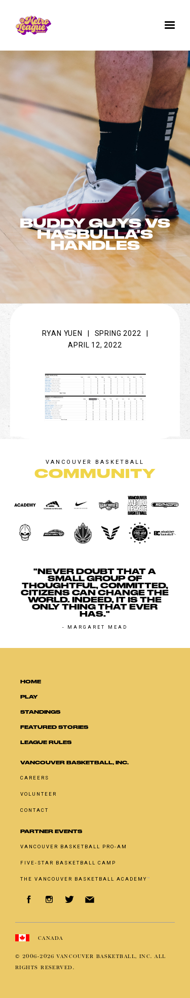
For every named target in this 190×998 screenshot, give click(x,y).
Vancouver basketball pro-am (73, 846)
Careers (34, 777)
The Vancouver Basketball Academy (85, 879)
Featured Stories (54, 727)
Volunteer (38, 794)
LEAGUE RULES (45, 742)
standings (40, 712)
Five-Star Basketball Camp (68, 862)
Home (30, 681)
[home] (68, 25)
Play (28, 697)
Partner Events (51, 831)
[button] (170, 25)
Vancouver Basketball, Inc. (74, 762)
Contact (34, 810)
